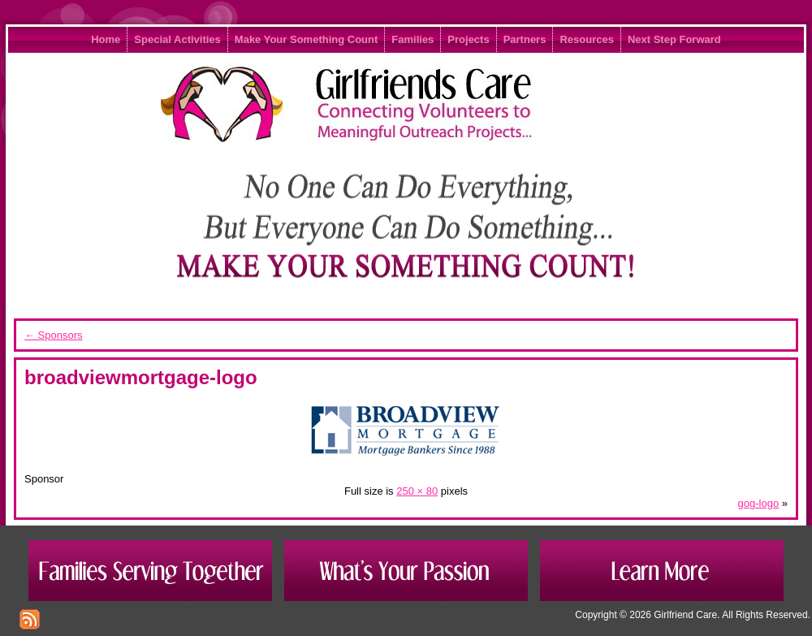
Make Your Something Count (306, 39)
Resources (586, 39)
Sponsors (53, 335)
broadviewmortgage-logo (140, 377)
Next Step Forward (674, 39)
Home (105, 39)
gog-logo (759, 503)
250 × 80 (417, 491)
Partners (524, 39)
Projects (468, 39)
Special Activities (177, 39)
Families (412, 39)
